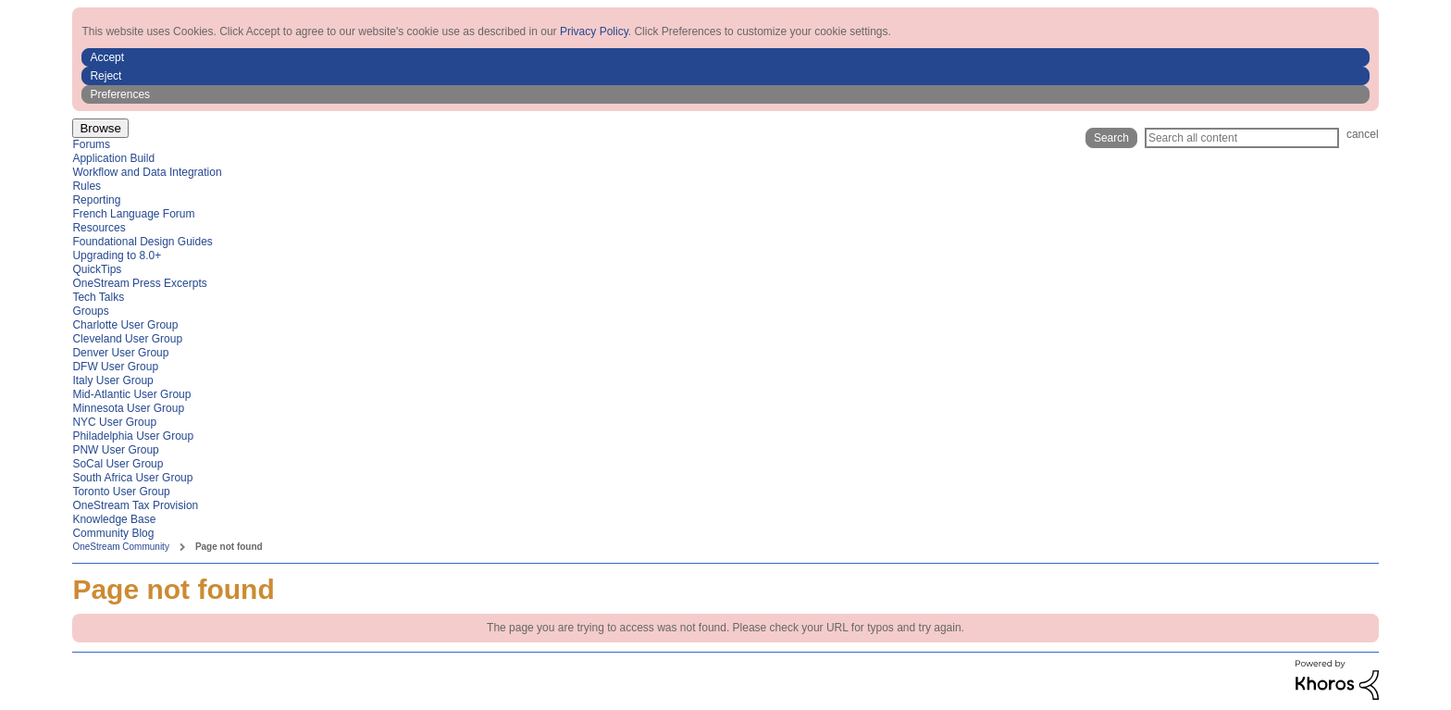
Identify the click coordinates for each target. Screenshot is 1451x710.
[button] (725, 57)
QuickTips (96, 269)
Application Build (113, 158)
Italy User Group (112, 380)
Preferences (120, 94)
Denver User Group (120, 352)
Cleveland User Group (127, 338)
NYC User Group (114, 422)
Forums (91, 144)
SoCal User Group (117, 463)
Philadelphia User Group (132, 436)
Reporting (96, 199)
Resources (98, 227)
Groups (90, 311)
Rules (86, 186)
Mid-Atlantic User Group (131, 394)
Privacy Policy (594, 31)
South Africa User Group (132, 477)
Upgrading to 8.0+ (116, 255)
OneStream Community (120, 547)
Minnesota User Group (128, 408)
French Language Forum (133, 213)
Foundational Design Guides (142, 241)
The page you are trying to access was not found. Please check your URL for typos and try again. (725, 627)
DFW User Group (115, 366)
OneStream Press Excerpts (139, 283)
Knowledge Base (113, 519)
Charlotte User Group (125, 324)
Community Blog (113, 533)
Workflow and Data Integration (146, 172)
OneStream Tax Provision (135, 505)
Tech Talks (98, 297)
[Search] (1242, 138)
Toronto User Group (120, 491)
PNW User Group (115, 449)
